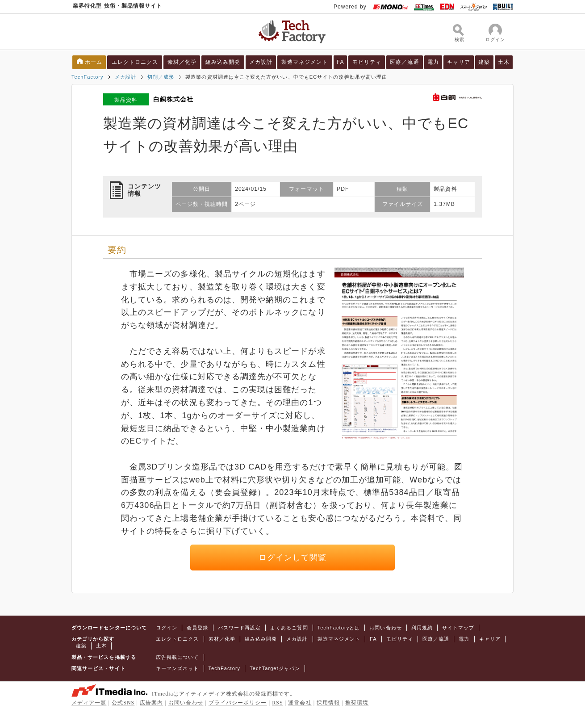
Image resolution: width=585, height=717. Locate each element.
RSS (277, 703)
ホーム (93, 62)
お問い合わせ (385, 627)
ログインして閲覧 (293, 557)
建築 (484, 62)
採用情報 (328, 703)
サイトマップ (458, 627)
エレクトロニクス (135, 62)
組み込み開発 (222, 62)
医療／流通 (404, 62)
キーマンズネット (177, 668)
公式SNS (123, 703)
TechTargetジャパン (275, 668)
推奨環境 (356, 703)
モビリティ (366, 62)
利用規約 (422, 627)
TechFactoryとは (339, 627)
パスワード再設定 (239, 627)
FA (340, 62)
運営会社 (299, 703)
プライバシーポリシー (238, 703)
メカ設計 (260, 62)
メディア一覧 (88, 703)
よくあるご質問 (289, 627)
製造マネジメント (304, 62)
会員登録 (197, 627)
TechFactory (87, 77)
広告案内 (151, 703)
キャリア (458, 62)
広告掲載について (177, 657)
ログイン (166, 627)
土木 (504, 62)
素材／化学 (181, 62)
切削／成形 (160, 77)
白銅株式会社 (173, 99)
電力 (433, 62)
